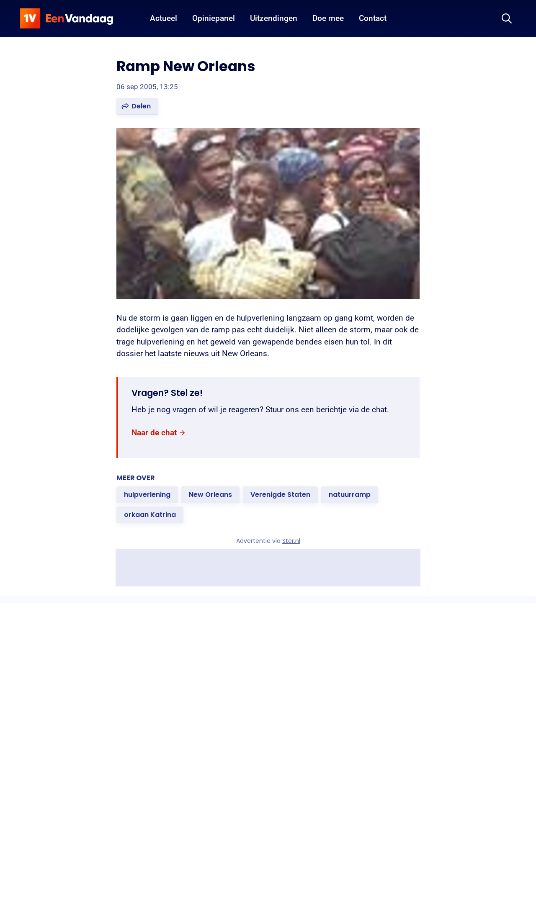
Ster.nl (291, 541)
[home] (66, 18)
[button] (137, 106)
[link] (158, 433)
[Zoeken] (506, 18)
